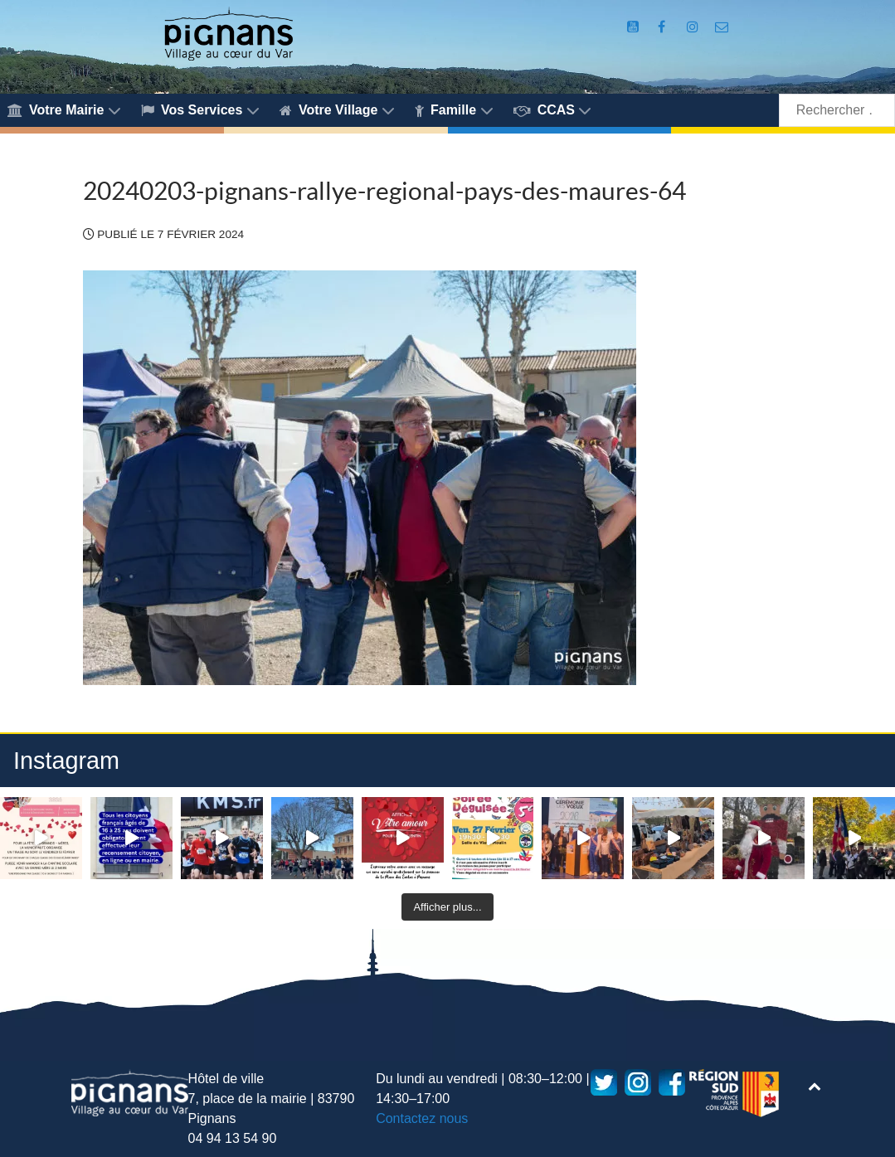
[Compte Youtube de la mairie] (634, 26)
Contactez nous (422, 1118)
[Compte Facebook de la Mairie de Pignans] (663, 26)
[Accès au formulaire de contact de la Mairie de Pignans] (722, 26)
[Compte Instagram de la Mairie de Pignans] (694, 26)
